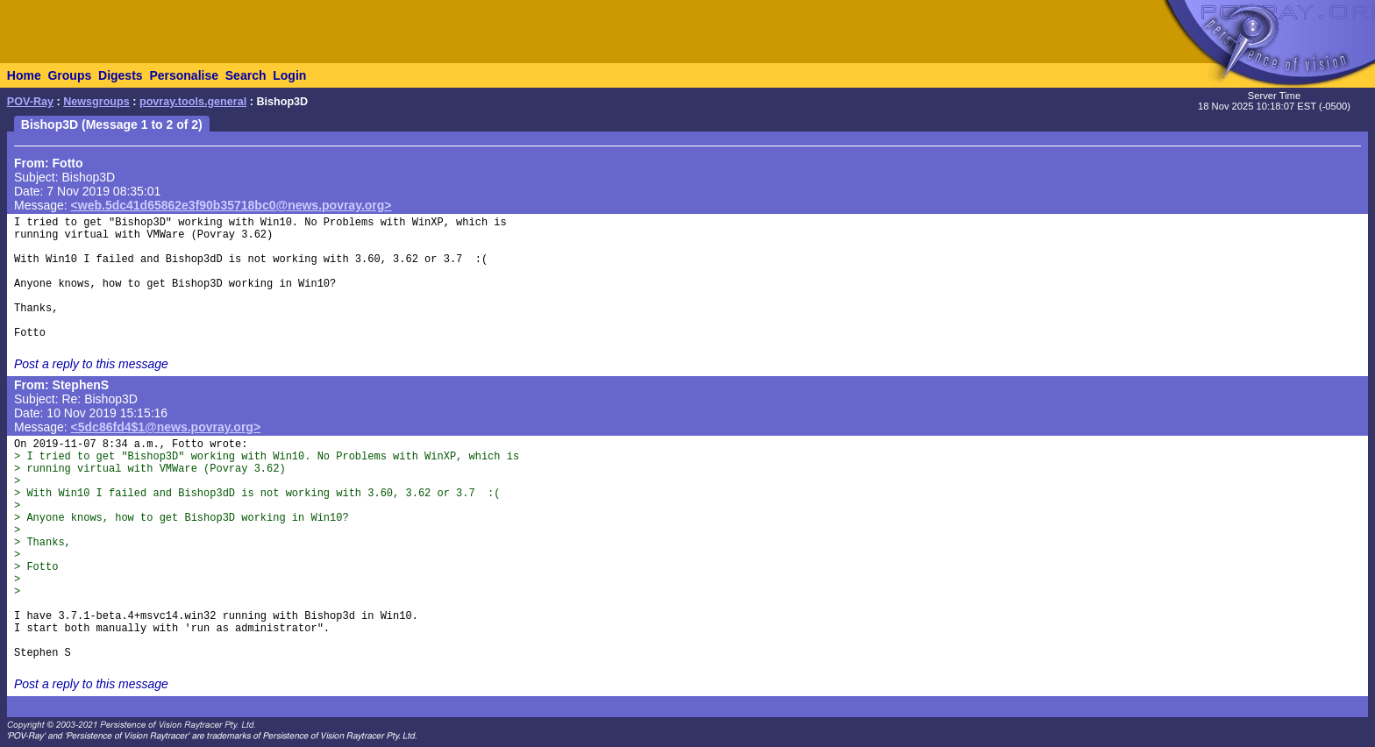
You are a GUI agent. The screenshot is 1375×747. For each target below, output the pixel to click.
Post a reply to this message (91, 364)
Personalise (183, 75)
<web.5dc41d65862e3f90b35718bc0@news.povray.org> (231, 205)
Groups (69, 75)
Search (246, 75)
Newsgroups (96, 102)
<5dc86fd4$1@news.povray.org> (166, 427)
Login (289, 75)
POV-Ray (30, 102)
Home (24, 75)
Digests (120, 75)
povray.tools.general (192, 102)
